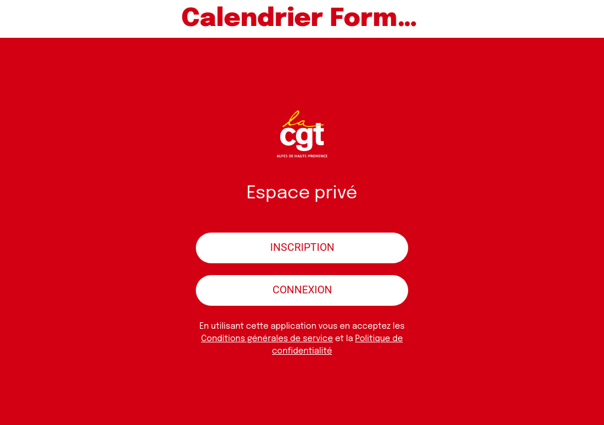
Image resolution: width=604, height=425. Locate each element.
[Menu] (19, 19)
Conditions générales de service (267, 339)
